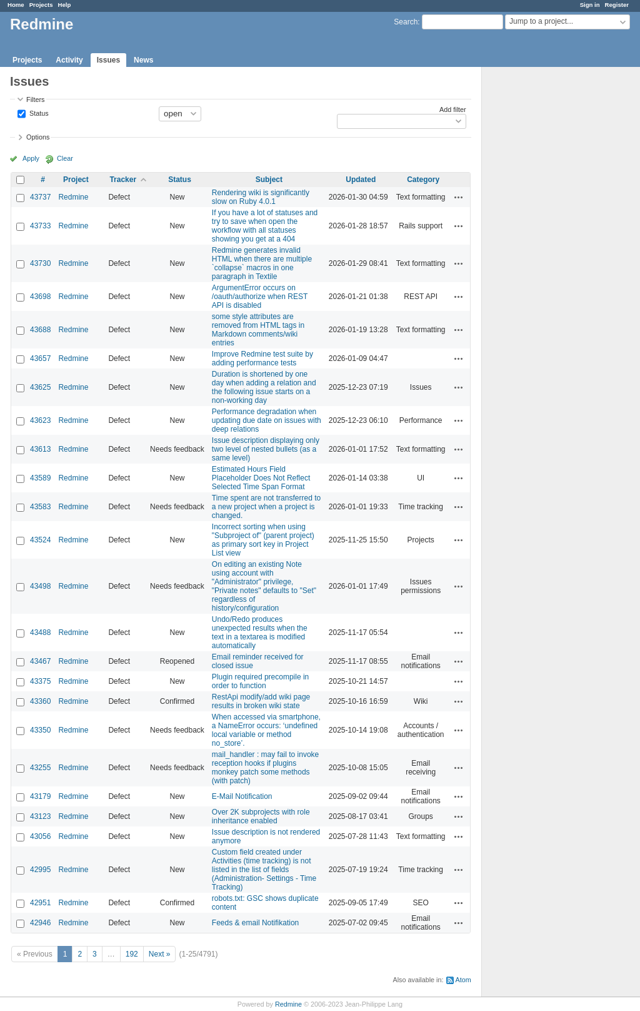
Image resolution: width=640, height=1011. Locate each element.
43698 (40, 296)
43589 (40, 478)
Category (423, 179)
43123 (40, 816)
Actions (459, 197)
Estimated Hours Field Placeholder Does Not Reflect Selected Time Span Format (261, 478)
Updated (361, 179)
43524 (40, 540)
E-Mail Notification (242, 796)
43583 (40, 506)
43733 (40, 225)
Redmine (73, 197)
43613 (40, 449)
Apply (30, 158)
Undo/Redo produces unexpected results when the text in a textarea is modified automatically (260, 632)
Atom (463, 979)
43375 (40, 681)
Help (64, 4)
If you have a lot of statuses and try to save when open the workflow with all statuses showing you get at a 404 (265, 225)
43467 (40, 661)
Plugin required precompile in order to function (260, 681)
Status (38, 112)
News (143, 60)
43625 (40, 387)
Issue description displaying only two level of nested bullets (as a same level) (265, 449)
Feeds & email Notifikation (255, 922)
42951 (40, 902)
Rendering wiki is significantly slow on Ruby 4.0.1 (260, 197)
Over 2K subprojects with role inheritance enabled (261, 816)
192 (132, 954)
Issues (108, 60)
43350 (40, 730)
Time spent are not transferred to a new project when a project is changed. (266, 507)
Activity (69, 60)
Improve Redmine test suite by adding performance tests (262, 358)
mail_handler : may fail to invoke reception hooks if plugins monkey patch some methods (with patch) (265, 767)
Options (37, 137)
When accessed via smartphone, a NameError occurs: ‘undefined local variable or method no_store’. (266, 730)
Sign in (590, 4)
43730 (40, 263)
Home (16, 4)
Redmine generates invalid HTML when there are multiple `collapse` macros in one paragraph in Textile (262, 263)
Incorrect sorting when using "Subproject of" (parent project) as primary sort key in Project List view (263, 539)
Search (406, 22)
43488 (40, 632)
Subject (269, 179)
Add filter (452, 109)
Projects (41, 4)
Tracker (122, 179)
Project (76, 179)
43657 (40, 358)
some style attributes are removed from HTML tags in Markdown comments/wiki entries (258, 329)
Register (617, 4)
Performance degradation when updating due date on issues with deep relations (266, 420)
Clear (65, 158)
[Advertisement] (544, 263)
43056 (40, 836)
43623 (40, 420)
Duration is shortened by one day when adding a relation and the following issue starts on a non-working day (264, 387)
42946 (40, 922)
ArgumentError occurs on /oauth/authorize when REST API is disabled (260, 296)
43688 (40, 329)
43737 (40, 197)
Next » (160, 954)
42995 (40, 869)
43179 (40, 796)
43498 (40, 586)
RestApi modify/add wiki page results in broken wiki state (261, 701)
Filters (35, 99)
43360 (40, 701)
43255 (40, 767)
